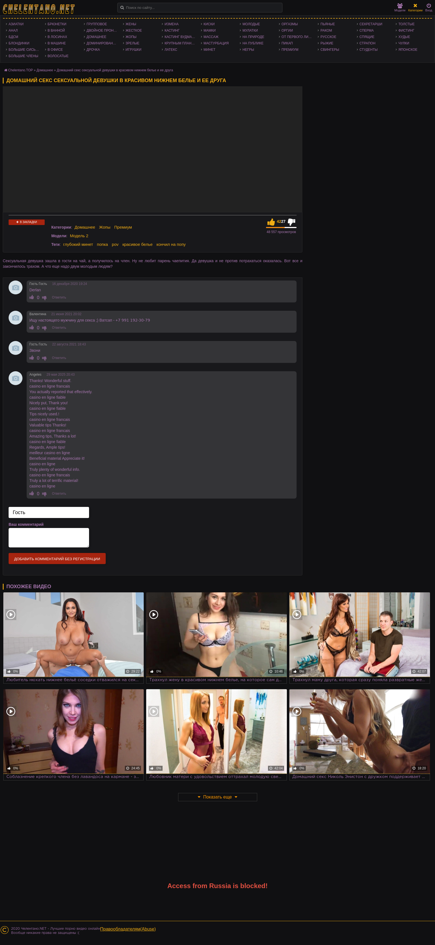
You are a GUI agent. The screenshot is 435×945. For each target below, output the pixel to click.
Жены (131, 24)
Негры (248, 50)
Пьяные (327, 24)
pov (115, 244)
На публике (253, 43)
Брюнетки (57, 24)
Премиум (290, 50)
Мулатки (250, 30)
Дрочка (93, 50)
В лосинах (57, 37)
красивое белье (137, 244)
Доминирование (102, 43)
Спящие (367, 37)
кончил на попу (171, 244)
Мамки (210, 30)
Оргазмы (290, 24)
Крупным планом (181, 43)
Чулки (403, 43)
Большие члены (23, 56)
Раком (326, 30)
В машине (57, 43)
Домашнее (96, 37)
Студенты (369, 50)
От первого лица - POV (298, 37)
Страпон (367, 43)
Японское (407, 50)
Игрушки (133, 50)
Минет (210, 50)
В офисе (55, 50)
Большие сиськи (24, 50)
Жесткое (134, 30)
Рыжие (326, 43)
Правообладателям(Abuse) (128, 929)
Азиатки (16, 24)
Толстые (406, 24)
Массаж (211, 37)
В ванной (56, 30)
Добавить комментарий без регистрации (57, 559)
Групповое (97, 24)
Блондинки (19, 43)
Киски (209, 24)
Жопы (131, 37)
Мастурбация (216, 43)
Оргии (287, 30)
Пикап (287, 43)
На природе (253, 37)
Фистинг (406, 30)
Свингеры (329, 50)
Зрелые (133, 43)
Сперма (367, 30)
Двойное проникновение (103, 30)
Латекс (171, 50)
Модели (400, 7)
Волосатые (58, 56)
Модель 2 (79, 235)
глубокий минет (78, 244)
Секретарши (371, 24)
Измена (172, 24)
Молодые (251, 24)
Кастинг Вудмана (180, 37)
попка (102, 244)
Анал (13, 30)
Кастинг (172, 30)
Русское (328, 37)
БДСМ (13, 37)
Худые (404, 37)
